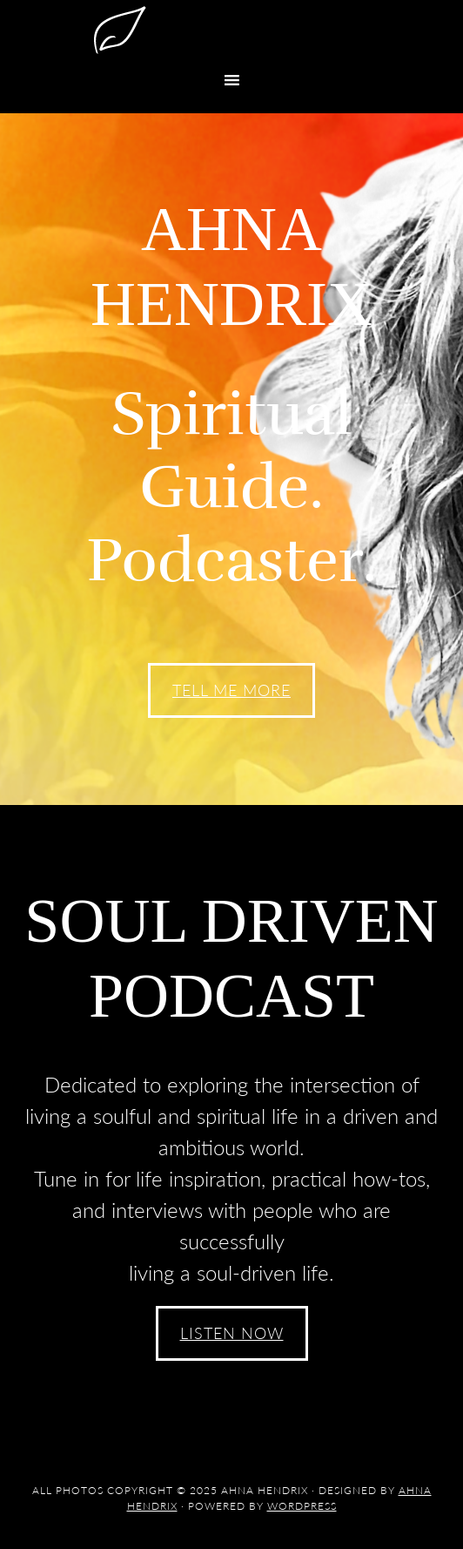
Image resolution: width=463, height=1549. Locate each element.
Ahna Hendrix (231, 30)
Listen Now (232, 1333)
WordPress (302, 1505)
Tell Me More (231, 690)
